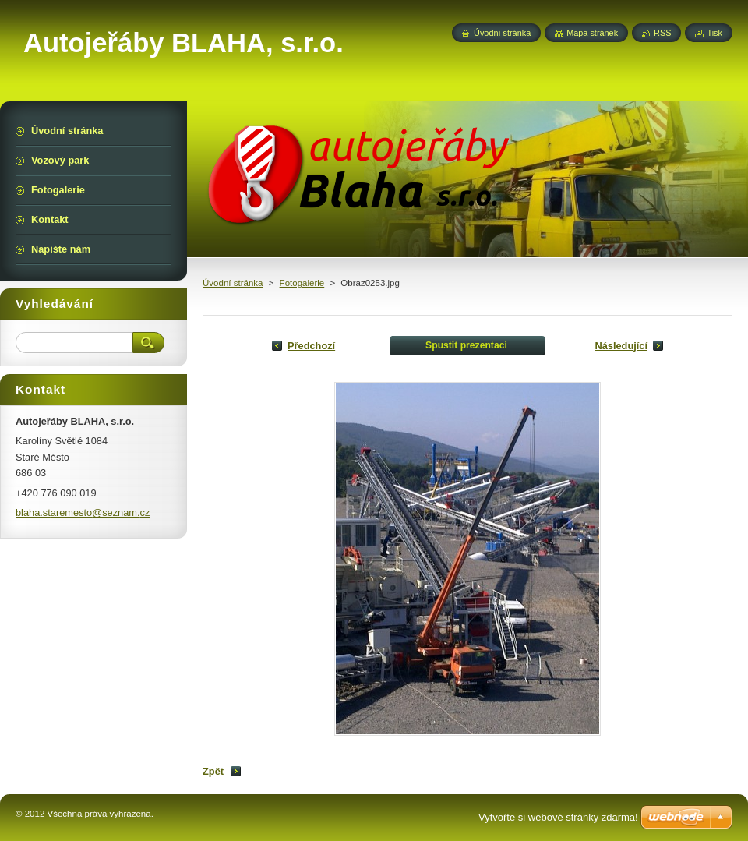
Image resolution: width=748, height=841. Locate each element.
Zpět (213, 771)
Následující (621, 346)
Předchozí (311, 346)
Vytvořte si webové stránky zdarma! (558, 817)
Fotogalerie (302, 283)
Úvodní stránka (233, 283)
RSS (662, 32)
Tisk (714, 32)
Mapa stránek (592, 32)
